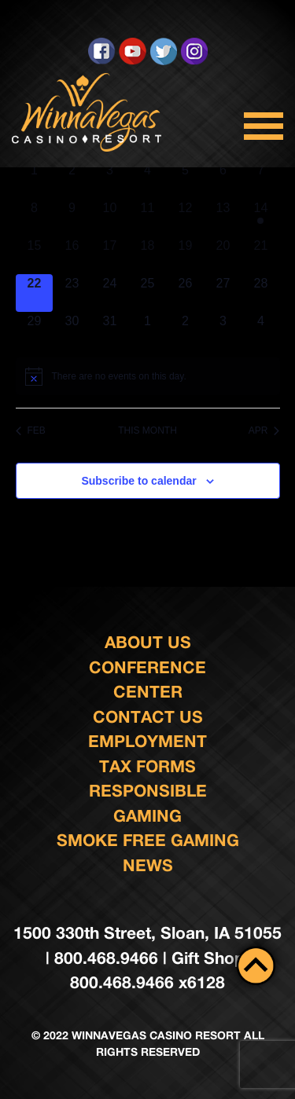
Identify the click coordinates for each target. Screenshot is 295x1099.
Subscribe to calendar (138, 480)
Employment (147, 741)
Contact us (148, 717)
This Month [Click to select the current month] (147, 430)
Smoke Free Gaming (148, 840)
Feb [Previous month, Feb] (31, 430)
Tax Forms (147, 766)
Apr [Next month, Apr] (264, 430)
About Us (148, 642)
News (148, 865)
